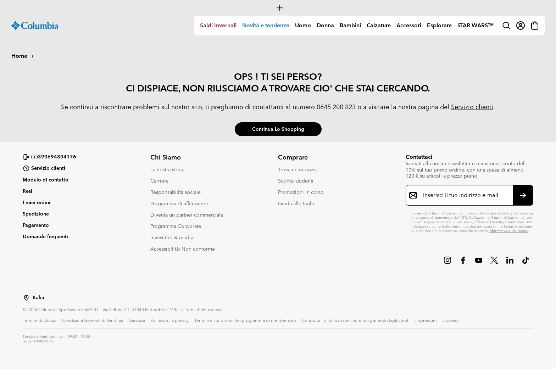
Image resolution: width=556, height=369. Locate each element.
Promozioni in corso (301, 192)
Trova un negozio (298, 169)
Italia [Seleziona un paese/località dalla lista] (38, 298)
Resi (27, 191)
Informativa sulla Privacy (508, 231)
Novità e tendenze (265, 25)
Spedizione (36, 214)
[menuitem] (218, 25)
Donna (325, 25)
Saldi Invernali (218, 25)
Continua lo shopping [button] (278, 129)
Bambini (350, 25)
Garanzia (137, 320)
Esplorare (439, 25)
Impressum (426, 320)
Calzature (379, 25)
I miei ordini (36, 202)
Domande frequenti (45, 236)
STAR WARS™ (475, 25)
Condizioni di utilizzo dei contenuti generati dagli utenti (356, 320)
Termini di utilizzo (39, 320)
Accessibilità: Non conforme (182, 249)
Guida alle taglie (297, 203)
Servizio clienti (472, 107)
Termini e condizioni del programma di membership (245, 320)
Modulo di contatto (45, 180)
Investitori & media (171, 237)
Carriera (159, 181)
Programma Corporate (175, 226)
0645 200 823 (336, 107)
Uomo (303, 25)
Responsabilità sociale (175, 192)
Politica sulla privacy (170, 320)
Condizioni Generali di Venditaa (92, 320)
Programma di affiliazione (179, 203)
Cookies (450, 320)
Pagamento (36, 225)
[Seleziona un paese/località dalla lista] (26, 297)
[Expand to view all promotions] (278, 8)
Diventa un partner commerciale (186, 215)
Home (20, 55)
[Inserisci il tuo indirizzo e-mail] (465, 195)
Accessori (408, 25)
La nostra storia (167, 169)
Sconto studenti (295, 181)
